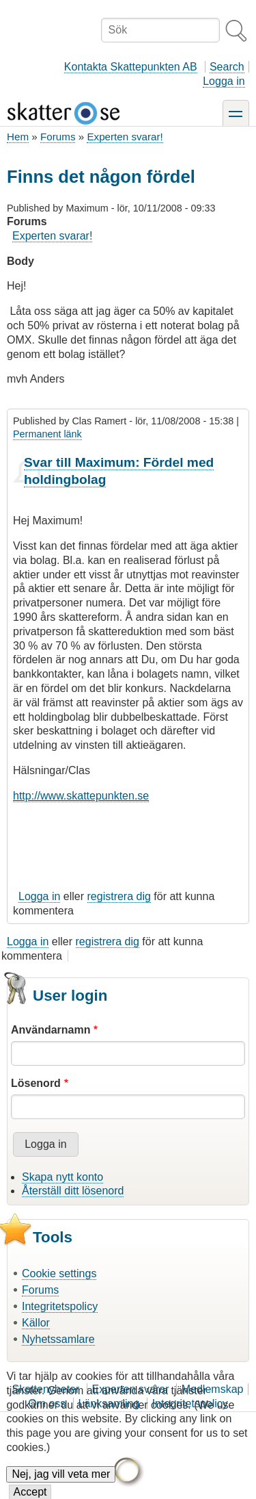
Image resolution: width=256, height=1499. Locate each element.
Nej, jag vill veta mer (61, 1484)
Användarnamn (50, 1030)
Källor (36, 1323)
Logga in (223, 81)
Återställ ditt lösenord (73, 1190)
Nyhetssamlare (58, 1339)
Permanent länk (47, 433)
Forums (57, 136)
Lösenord (36, 1083)
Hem (18, 136)
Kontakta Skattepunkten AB (130, 67)
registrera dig (119, 896)
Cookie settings (59, 1273)
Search (227, 67)
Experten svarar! (124, 136)
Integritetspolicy (60, 1306)
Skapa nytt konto (62, 1177)
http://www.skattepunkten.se (81, 796)
